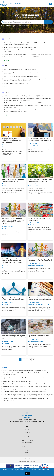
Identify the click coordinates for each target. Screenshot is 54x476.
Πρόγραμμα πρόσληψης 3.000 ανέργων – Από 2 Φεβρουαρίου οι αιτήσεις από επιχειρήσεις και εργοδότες (27, 106)
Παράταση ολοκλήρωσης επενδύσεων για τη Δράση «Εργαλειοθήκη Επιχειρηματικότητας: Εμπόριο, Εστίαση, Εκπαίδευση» (26, 110)
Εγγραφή (27, 452)
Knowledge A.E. (31, 461)
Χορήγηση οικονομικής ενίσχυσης (38, 265)
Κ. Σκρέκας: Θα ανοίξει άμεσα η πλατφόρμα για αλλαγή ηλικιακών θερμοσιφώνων (27, 54)
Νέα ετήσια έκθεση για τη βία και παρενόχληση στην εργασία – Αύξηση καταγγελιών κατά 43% (26, 386)
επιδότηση (6, 343)
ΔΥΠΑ (5, 185)
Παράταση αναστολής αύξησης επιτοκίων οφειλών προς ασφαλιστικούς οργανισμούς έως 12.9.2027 (28, 389)
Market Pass (33, 224)
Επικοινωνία (27, 432)
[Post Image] (13, 130)
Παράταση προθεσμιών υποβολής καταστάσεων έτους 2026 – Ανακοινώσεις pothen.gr (24, 391)
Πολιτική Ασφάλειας (23, 458)
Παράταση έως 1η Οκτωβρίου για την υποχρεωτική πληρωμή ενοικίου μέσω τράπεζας (24, 384)
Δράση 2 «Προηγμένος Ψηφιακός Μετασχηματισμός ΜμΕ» (21, 56)
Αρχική (19, 17)
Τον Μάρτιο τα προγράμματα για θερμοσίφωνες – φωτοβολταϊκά (23, 103)
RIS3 (5, 146)
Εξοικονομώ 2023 (34, 185)
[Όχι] (52, 472)
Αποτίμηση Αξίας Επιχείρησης (27, 440)
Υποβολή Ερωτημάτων (27, 442)
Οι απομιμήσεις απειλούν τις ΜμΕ (16, 83)
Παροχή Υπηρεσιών (10, 39)
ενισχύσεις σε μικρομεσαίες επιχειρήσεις (40, 304)
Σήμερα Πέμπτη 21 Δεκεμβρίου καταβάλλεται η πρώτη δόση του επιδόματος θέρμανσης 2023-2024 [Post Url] (11, 260)
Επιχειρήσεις (26, 25)
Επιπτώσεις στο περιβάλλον (36, 341)
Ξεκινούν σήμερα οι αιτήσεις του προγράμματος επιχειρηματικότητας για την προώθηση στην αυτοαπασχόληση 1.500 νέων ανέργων (27, 79)
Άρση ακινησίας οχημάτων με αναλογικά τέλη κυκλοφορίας (17, 381)
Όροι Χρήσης (32, 458)
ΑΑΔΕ (5, 267)
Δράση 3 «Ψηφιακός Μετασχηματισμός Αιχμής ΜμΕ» (20, 47)
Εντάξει (27, 473)
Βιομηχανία (8, 92)
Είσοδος (27, 450)
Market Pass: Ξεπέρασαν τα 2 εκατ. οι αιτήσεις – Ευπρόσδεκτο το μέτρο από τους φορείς (26, 50)
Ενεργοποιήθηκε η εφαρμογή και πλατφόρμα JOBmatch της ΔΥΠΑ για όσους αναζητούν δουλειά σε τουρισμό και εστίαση (26, 43)
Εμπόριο (7, 65)
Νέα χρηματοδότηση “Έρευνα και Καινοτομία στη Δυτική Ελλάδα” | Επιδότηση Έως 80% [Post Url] (11, 140)
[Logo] (27, 415)
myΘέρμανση (7, 304)
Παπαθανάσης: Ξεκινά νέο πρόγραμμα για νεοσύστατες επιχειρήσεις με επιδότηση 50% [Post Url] (14, 336)
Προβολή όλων (6, 60)
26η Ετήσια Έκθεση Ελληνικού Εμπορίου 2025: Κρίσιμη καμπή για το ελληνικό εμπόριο (24, 370)
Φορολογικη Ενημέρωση (17, 25)
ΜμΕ (5, 228)
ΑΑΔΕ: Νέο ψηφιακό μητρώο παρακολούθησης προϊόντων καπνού (24, 96)
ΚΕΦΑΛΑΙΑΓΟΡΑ (33, 145)
